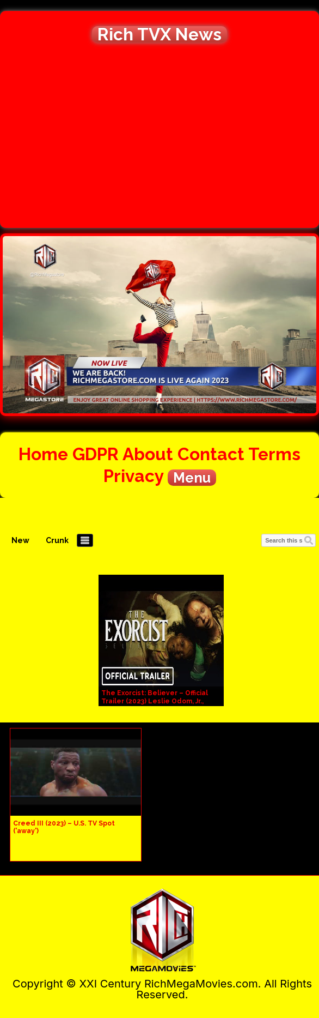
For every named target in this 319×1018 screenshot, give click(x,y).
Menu (192, 477)
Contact (210, 454)
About (147, 454)
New (20, 540)
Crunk (57, 540)
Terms (274, 454)
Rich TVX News (159, 34)
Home (43, 454)
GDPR (95, 454)
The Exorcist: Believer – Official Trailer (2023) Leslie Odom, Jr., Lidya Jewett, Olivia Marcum (154, 701)
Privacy (133, 476)
